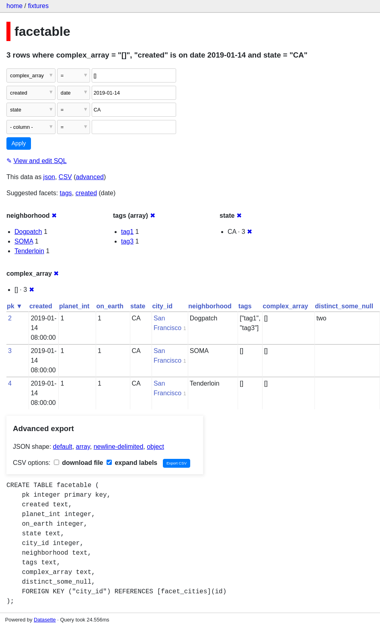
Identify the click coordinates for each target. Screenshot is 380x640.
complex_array (285, 306)
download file (78, 462)
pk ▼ (15, 306)
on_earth (109, 306)
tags (66, 193)
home (14, 5)
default (62, 446)
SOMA (23, 241)
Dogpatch (28, 231)
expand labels (132, 462)
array (83, 446)
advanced (90, 176)
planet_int (74, 306)
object (155, 446)
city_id (162, 306)
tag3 (127, 241)
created (86, 193)
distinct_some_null (344, 306)
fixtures (38, 5)
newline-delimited (119, 446)
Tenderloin (29, 251)
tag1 (127, 231)
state (137, 306)
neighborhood (210, 306)
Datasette (45, 620)
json (49, 176)
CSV (65, 176)
